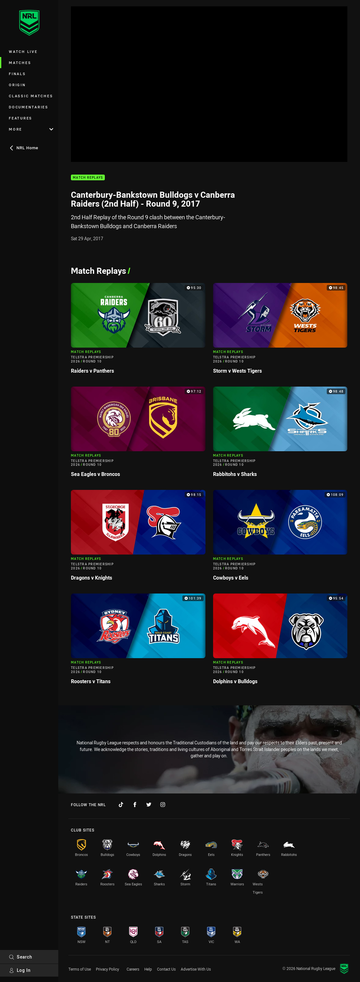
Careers (133, 969)
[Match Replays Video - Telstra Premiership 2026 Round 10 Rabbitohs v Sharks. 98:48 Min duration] (280, 435)
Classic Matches (31, 95)
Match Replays (88, 178)
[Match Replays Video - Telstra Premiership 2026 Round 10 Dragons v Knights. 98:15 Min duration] (138, 538)
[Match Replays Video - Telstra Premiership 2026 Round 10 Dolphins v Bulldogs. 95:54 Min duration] (280, 642)
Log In (20, 970)
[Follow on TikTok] (120, 804)
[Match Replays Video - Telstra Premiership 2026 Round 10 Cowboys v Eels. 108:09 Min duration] (280, 538)
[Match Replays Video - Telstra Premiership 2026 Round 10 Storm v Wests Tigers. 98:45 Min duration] (280, 331)
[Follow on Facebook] (134, 804)
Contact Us (166, 969)
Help (148, 969)
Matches (20, 62)
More (31, 129)
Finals (17, 73)
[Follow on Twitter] (148, 804)
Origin (17, 84)
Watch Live (23, 51)
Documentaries (28, 107)
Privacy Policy (107, 969)
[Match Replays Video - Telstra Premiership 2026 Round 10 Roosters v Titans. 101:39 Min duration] (138, 642)
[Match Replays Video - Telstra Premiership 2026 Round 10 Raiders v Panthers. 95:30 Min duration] (138, 331)
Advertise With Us (196, 969)
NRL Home (23, 148)
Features (20, 118)
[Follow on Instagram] (162, 804)
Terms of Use (79, 969)
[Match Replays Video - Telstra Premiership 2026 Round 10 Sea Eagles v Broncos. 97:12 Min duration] (138, 435)
